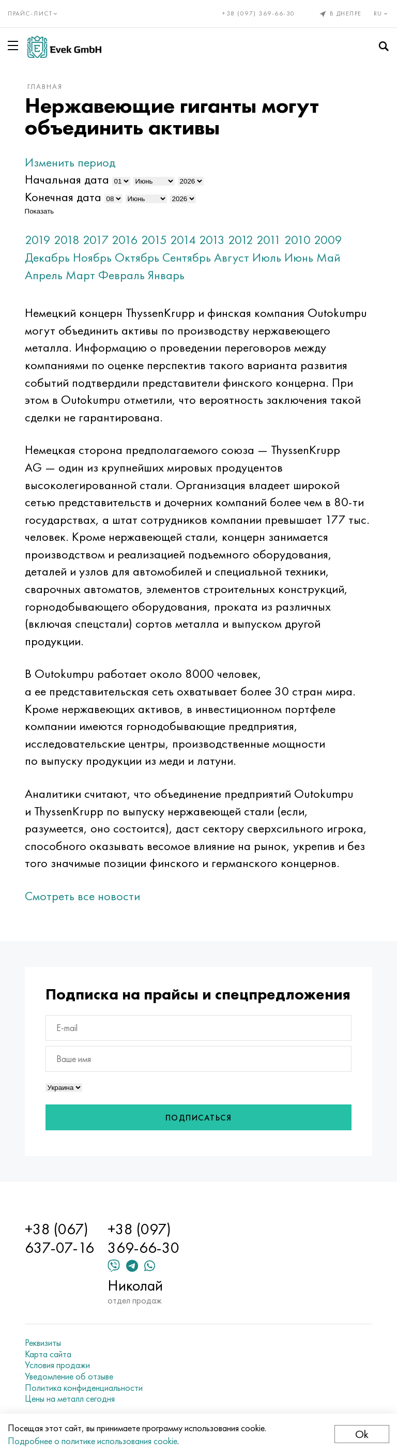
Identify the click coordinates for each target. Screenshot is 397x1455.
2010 (297, 240)
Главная (45, 86)
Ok (362, 1434)
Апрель (44, 275)
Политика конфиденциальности (84, 1387)
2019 (38, 240)
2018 (67, 240)
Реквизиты (43, 1342)
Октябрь (137, 257)
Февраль (121, 275)
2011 (268, 240)
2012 (240, 240)
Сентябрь (186, 257)
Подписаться (198, 1117)
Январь (166, 275)
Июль (266, 257)
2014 (183, 240)
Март (80, 275)
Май (328, 257)
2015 (154, 240)
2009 (328, 240)
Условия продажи (57, 1365)
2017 (96, 240)
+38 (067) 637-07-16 (59, 1238)
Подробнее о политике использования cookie (92, 1441)
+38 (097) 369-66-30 (258, 13)
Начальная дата (67, 179)
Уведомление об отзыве (69, 1376)
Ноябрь (92, 257)
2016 (125, 240)
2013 (212, 240)
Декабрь (47, 257)
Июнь (298, 257)
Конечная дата (63, 197)
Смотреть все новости (82, 896)
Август (231, 257)
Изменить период (70, 162)
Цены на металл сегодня (70, 1398)
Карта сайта (48, 1354)
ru (382, 13)
